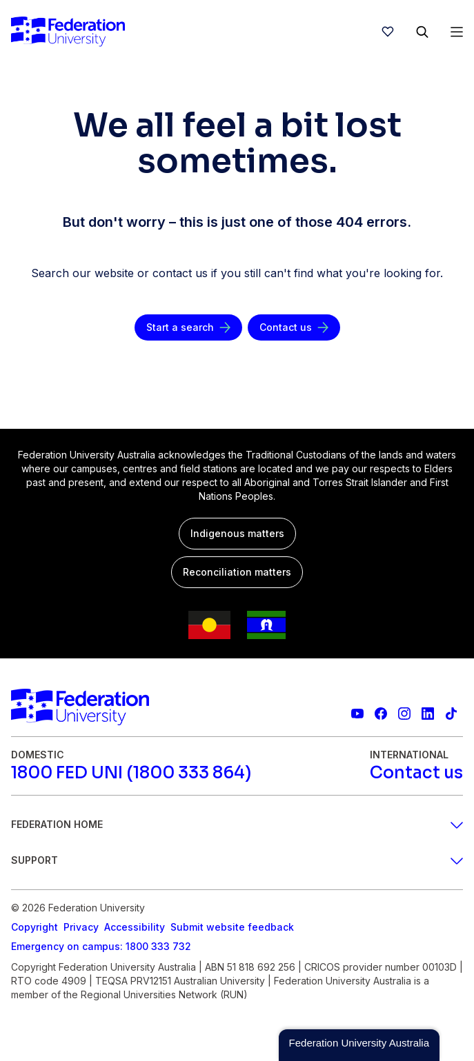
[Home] (68, 32)
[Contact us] (294, 327)
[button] (359, 1045)
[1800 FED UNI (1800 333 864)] (131, 773)
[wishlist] (388, 32)
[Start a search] (188, 327)
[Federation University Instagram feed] (404, 713)
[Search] (422, 32)
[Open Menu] (457, 32)
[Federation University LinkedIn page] (428, 713)
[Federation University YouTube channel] (357, 713)
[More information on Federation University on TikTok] (451, 713)
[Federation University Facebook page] (381, 713)
